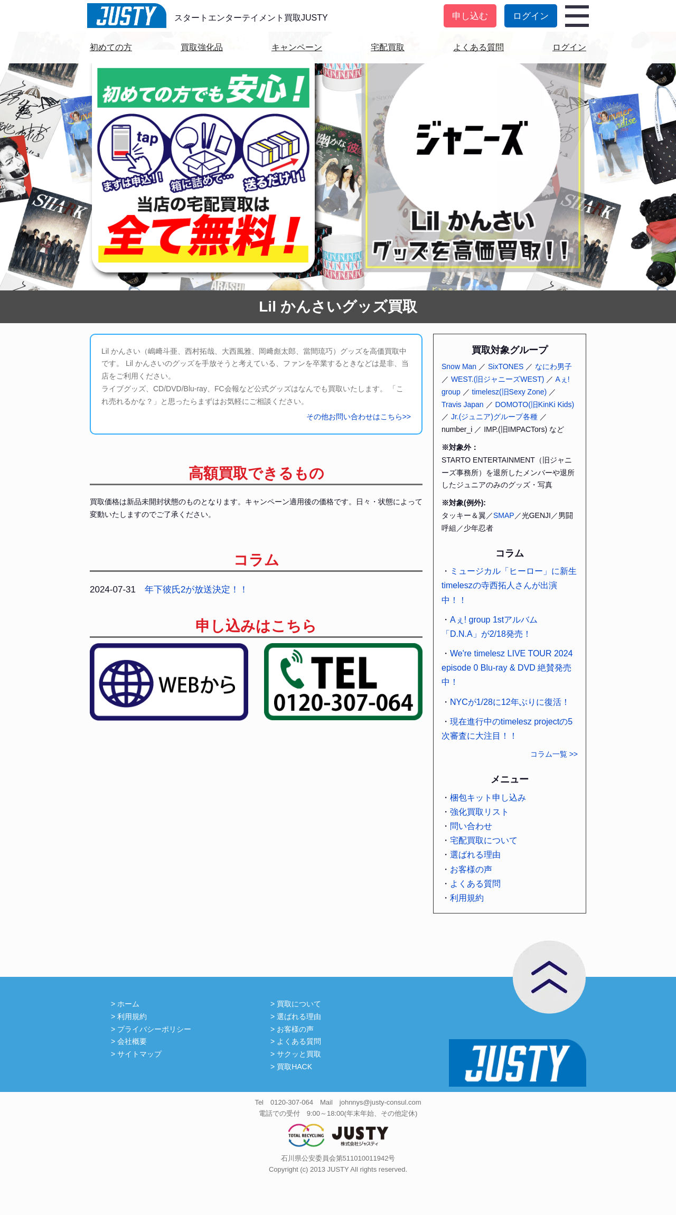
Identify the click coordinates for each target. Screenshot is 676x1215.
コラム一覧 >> (554, 754)
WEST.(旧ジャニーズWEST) (497, 379)
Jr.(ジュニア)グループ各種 (494, 416)
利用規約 (467, 897)
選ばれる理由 (475, 854)
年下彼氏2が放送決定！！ (196, 590)
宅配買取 (388, 47)
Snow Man (459, 366)
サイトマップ (139, 1054)
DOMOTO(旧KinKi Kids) (534, 404)
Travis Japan (463, 404)
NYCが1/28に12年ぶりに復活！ (510, 702)
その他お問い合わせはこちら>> (358, 416)
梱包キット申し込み (488, 797)
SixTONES (505, 366)
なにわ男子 (553, 366)
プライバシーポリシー (154, 1029)
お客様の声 (471, 869)
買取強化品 (202, 47)
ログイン (531, 16)
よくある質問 (478, 47)
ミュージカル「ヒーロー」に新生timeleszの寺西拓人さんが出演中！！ (509, 585)
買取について (299, 1004)
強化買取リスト (479, 811)
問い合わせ (471, 826)
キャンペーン (296, 47)
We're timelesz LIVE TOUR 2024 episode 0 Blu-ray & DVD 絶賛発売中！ (507, 667)
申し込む (470, 16)
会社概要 (132, 1041)
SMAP (503, 515)
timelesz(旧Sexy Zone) (509, 392)
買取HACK (294, 1066)
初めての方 (111, 47)
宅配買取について (484, 840)
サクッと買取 (299, 1054)
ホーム (128, 1004)
